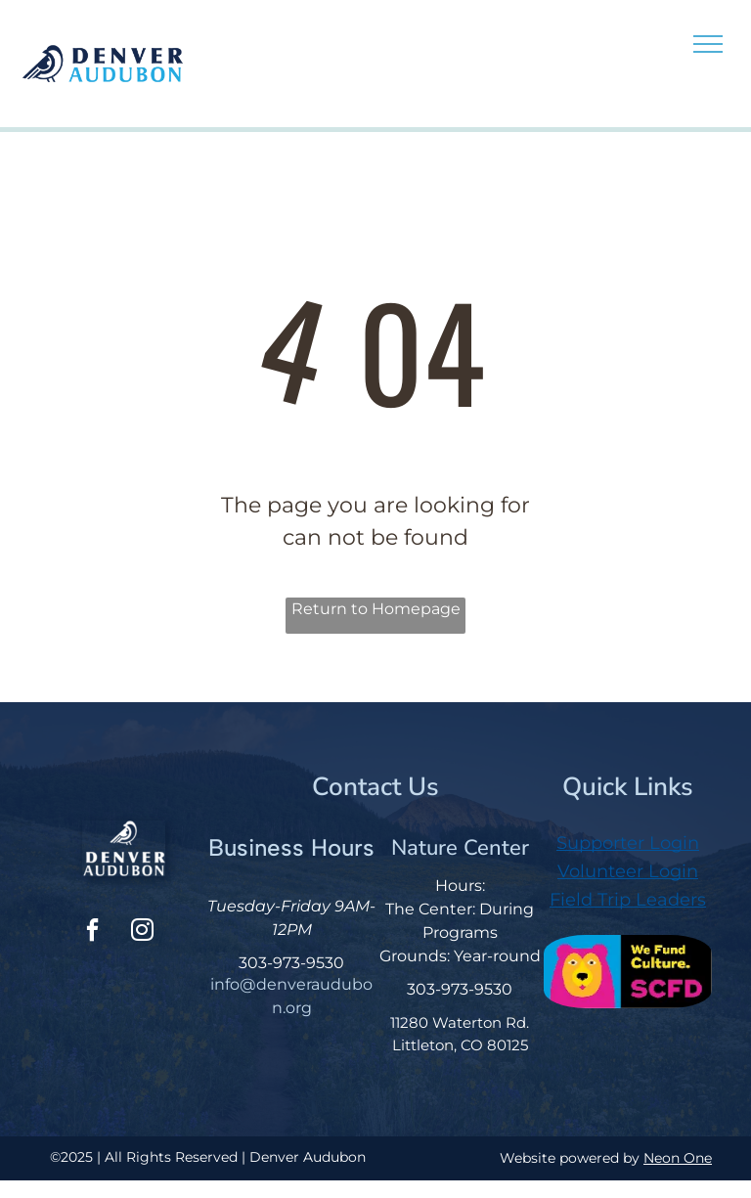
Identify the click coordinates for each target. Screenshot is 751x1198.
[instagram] (141, 932)
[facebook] (92, 932)
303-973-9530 (291, 963)
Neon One (677, 1158)
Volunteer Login (627, 871)
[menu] (708, 44)
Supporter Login (627, 843)
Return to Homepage (376, 608)
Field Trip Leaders (628, 899)
